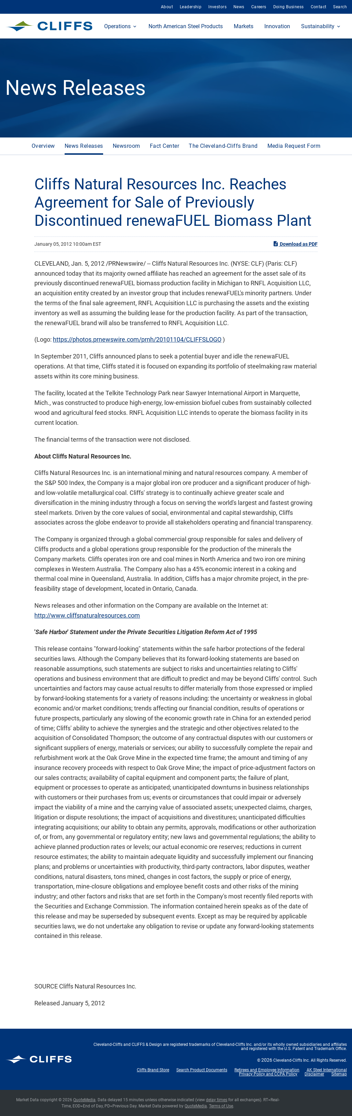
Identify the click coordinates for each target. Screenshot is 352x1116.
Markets (243, 26)
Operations (117, 26)
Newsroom (126, 146)
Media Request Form (294, 146)
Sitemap (339, 1074)
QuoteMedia (84, 1099)
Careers (258, 6)
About (167, 6)
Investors (217, 6)
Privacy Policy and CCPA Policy (268, 1074)
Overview (43, 146)
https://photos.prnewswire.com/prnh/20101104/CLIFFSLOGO (137, 339)
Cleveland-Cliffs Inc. (291, 1060)
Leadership (190, 6)
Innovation (277, 26)
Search (340, 6)
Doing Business (288, 6)
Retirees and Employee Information (266, 1070)
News (238, 6)
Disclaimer (314, 1074)
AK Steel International (327, 1070)
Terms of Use (221, 1106)
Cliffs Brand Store (153, 1070)
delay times (216, 1099)
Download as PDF (295, 244)
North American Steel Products (185, 26)
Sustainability (317, 26)
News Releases (84, 146)
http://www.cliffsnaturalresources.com (87, 615)
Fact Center (164, 146)
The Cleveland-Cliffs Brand (223, 146)
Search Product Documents (201, 1070)
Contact (319, 6)
